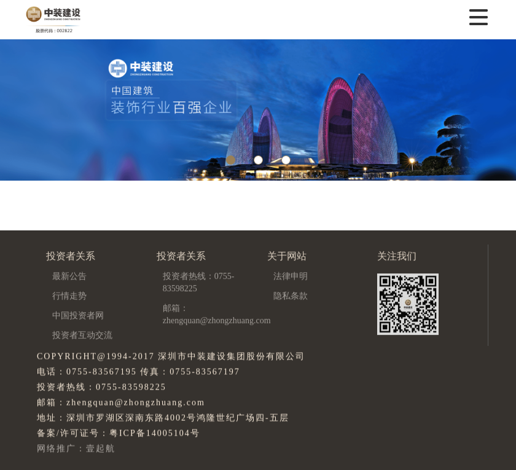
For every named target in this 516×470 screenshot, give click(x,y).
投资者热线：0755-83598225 (199, 283)
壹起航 (100, 448)
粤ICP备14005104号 (154, 433)
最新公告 (69, 276)
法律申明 (290, 276)
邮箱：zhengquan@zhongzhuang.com (217, 315)
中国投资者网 (78, 316)
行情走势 (69, 296)
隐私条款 (290, 296)
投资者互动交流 (82, 335)
